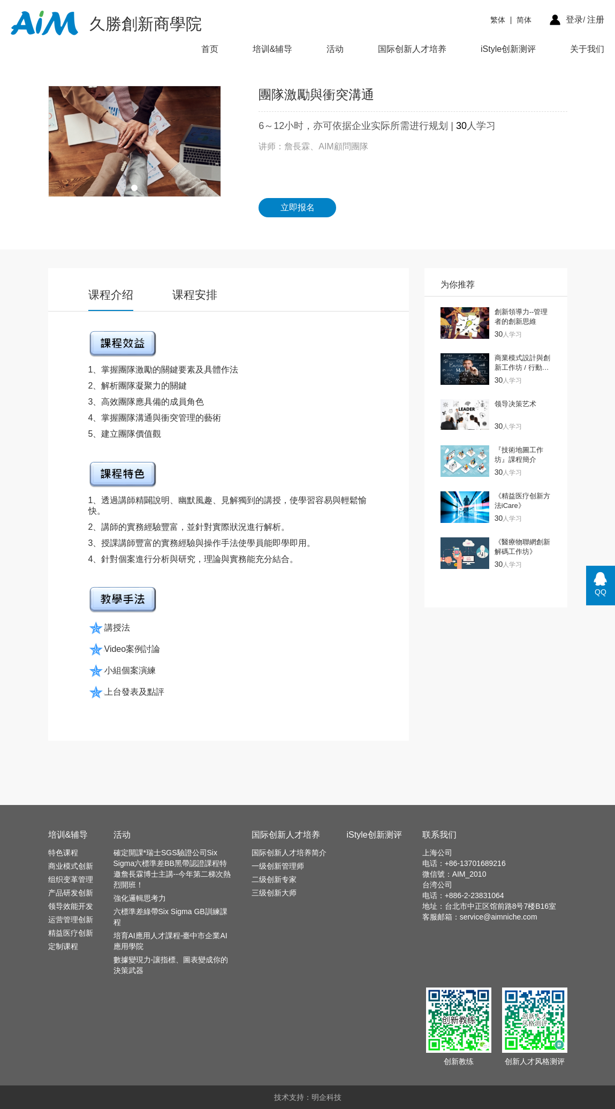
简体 (524, 20)
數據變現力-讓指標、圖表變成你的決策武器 (171, 965)
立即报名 (297, 207)
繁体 (497, 20)
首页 (209, 49)
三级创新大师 (274, 892)
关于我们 (587, 49)
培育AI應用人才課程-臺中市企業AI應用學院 (170, 941)
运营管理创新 (70, 919)
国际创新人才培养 (412, 49)
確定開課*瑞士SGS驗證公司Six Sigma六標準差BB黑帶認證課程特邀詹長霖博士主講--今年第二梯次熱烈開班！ (172, 868)
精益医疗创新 (70, 933)
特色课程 (63, 852)
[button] (134, 188)
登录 (574, 19)
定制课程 (63, 946)
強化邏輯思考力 (139, 898)
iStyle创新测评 (508, 49)
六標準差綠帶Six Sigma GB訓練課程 (170, 916)
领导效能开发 (70, 906)
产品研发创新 (70, 892)
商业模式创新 (70, 866)
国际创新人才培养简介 (289, 852)
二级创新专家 (274, 879)
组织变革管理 (70, 879)
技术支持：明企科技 (307, 1097)
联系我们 (439, 834)
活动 (335, 49)
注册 (595, 19)
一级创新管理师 (278, 866)
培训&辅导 (273, 49)
